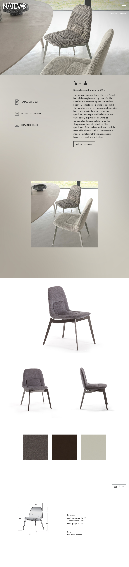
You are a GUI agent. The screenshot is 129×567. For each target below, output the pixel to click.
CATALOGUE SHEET (26, 102)
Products (114, 13)
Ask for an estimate (84, 144)
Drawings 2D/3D (26, 125)
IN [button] (123, 487)
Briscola (123, 13)
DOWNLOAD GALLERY (28, 113)
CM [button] (115, 487)
